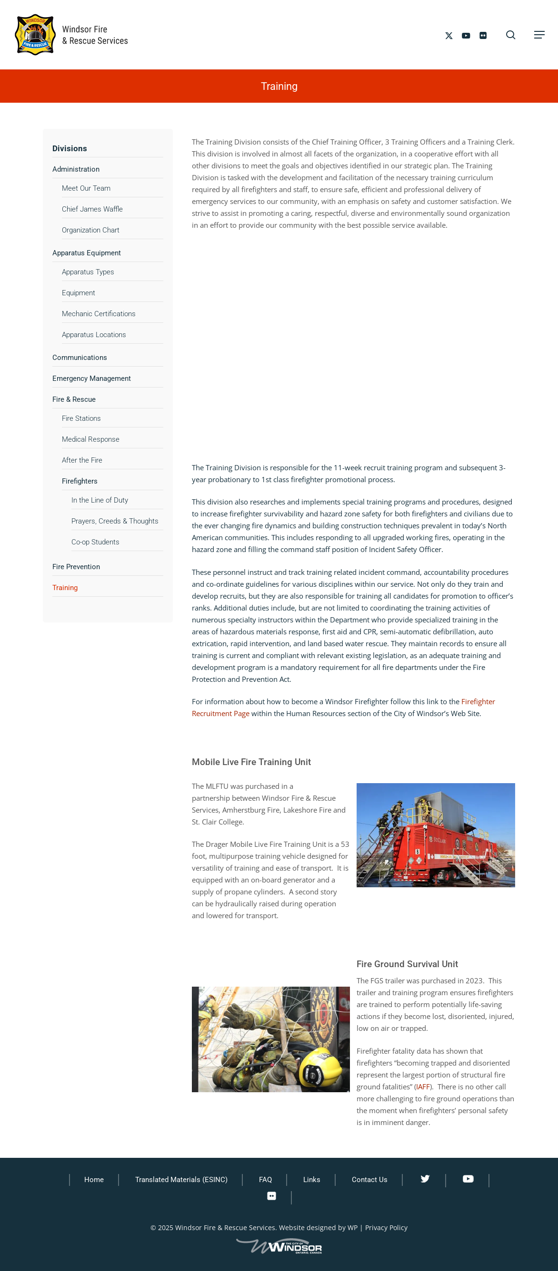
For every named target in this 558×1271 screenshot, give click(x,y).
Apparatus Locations (94, 334)
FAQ (265, 1179)
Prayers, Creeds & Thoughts (115, 521)
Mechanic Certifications (99, 314)
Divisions (69, 148)
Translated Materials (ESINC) (181, 1179)
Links (311, 1179)
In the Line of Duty (99, 500)
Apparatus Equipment (86, 253)
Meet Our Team (86, 188)
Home (94, 1179)
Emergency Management (91, 378)
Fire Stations (81, 418)
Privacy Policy (386, 1227)
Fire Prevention (76, 567)
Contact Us (370, 1179)
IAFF (423, 1086)
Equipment (78, 293)
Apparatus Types (88, 272)
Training (65, 587)
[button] (539, 34)
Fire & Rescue (74, 399)
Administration (76, 169)
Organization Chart (91, 230)
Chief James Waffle (92, 209)
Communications (79, 357)
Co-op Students (95, 542)
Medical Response (91, 439)
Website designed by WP (318, 1227)
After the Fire (82, 460)
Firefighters (80, 481)
